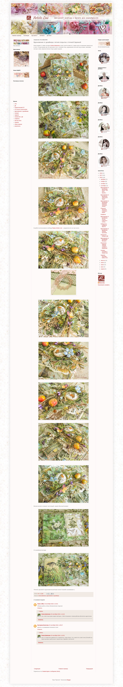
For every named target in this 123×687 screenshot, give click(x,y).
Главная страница (16, 35)
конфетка (17, 118)
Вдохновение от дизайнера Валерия (105, 240)
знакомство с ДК (19, 116)
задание (17, 115)
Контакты (42, 35)
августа (103, 260)
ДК (15, 105)
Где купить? (34, 35)
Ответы (41, 611)
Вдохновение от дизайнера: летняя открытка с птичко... (105, 219)
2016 (101, 177)
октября (103, 183)
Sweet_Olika (40, 603)
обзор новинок (18, 124)
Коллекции (26, 35)
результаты (17, 126)
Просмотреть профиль (104, 285)
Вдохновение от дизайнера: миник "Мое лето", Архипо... (105, 190)
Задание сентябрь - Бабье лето (104, 256)
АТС (16, 103)
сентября (103, 185)
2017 (101, 175)
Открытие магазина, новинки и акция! (104, 210)
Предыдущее (89, 668)
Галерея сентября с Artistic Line (104, 252)
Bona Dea (102, 282)
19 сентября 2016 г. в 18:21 (51, 603)
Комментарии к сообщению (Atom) (51, 671)
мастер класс (18, 120)
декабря (103, 179)
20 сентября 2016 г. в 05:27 (56, 625)
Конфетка (103, 214)
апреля (103, 269)
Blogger (69, 680)
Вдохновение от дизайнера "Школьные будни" (105, 196)
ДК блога (49, 35)
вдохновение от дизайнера (53, 595)
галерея (17, 113)
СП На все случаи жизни (21, 109)
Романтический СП (19, 107)
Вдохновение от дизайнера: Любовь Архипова (105, 230)
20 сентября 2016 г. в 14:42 (58, 614)
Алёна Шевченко (55, 45)
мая (102, 266)
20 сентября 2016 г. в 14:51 (58, 635)
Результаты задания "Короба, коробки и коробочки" (104, 245)
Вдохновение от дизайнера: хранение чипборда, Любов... (105, 203)
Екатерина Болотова (43, 625)
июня (102, 264)
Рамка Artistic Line (57, 228)
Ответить (39, 608)
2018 (101, 173)
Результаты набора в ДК (104, 235)
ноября (103, 181)
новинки (17, 122)
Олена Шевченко (46, 614)
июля (102, 262)
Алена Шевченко (42, 595)
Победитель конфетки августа (104, 225)
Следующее (37, 668)
